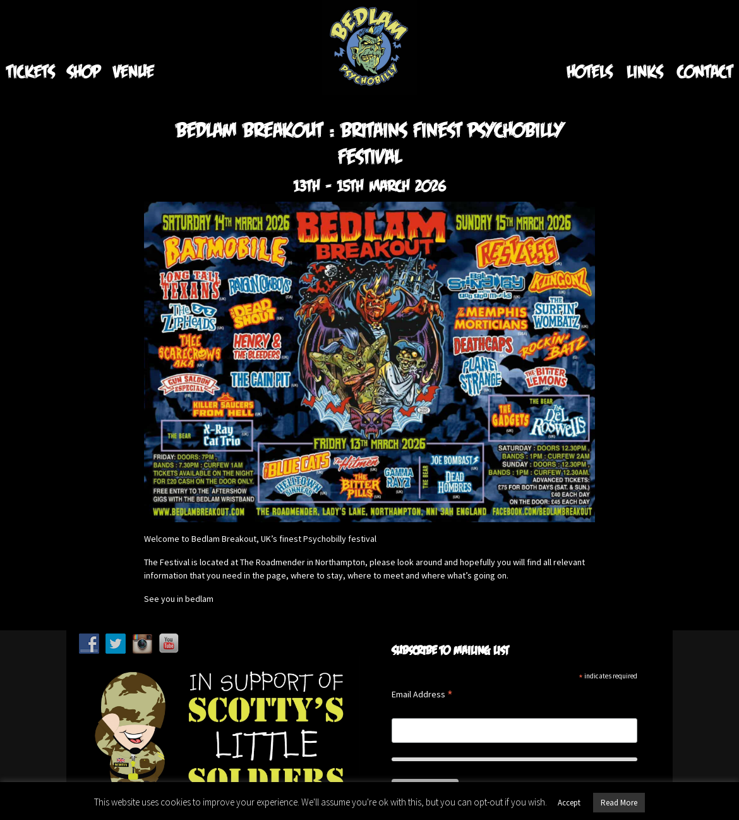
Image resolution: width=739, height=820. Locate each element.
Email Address (422, 695)
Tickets (30, 71)
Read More (619, 802)
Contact (705, 71)
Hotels (589, 71)
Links (645, 71)
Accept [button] (569, 802)
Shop (83, 71)
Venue (133, 71)
